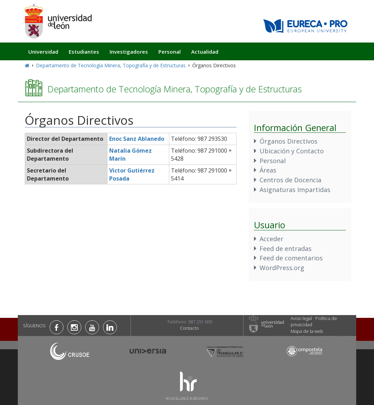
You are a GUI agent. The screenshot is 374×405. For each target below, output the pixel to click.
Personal (169, 51)
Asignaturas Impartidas (295, 189)
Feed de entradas (286, 248)
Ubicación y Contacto (292, 151)
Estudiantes (84, 51)
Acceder (271, 239)
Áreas (268, 170)
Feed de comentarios (291, 258)
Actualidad (204, 51)
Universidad (43, 51)
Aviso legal (301, 318)
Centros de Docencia (290, 180)
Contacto (189, 328)
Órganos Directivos (288, 141)
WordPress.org (282, 267)
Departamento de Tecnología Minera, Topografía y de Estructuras (111, 65)
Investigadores (129, 51)
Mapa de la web (307, 331)
